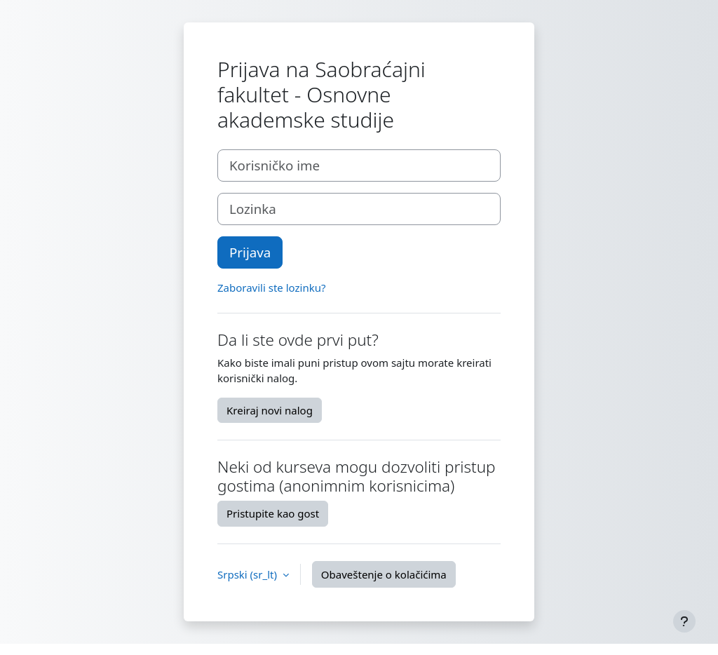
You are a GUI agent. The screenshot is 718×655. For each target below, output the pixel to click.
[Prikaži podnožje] (684, 621)
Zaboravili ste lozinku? (271, 288)
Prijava (250, 252)
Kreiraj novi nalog (269, 410)
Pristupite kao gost (272, 513)
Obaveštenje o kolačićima (384, 574)
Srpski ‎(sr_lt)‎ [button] (248, 574)
